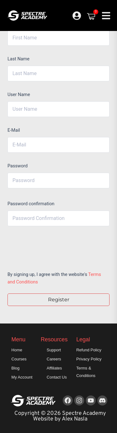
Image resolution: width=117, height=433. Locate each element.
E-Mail (13, 130)
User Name (18, 94)
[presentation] (49, 247)
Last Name (18, 59)
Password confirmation (30, 203)
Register (58, 300)
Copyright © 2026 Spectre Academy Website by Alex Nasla (60, 416)
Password (17, 166)
